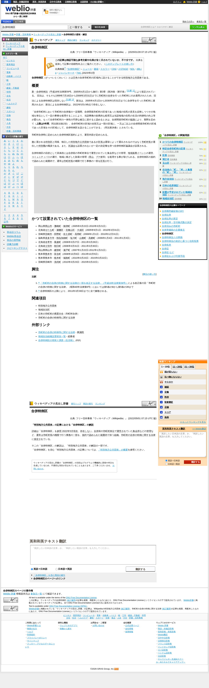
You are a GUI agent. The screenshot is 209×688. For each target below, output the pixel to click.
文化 (8, 96)
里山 (91, 157)
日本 (75, 77)
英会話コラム (14, 232)
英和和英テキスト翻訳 (48, 541)
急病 (167, 417)
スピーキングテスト (17, 248)
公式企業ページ (132, 625)
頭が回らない (171, 372)
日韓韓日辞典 (71, 2)
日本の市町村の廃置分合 (50, 313)
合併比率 (166, 215)
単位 (112, 431)
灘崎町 (57, 226)
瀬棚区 (59, 230)
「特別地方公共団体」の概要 (113, 449)
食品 (8, 119)
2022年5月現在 (70, 431)
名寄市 (48, 242)
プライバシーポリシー (37, 638)
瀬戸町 (66, 250)
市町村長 (146, 142)
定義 (167, 392)
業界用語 (10, 64)
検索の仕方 (32, 628)
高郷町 (91, 238)
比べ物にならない (173, 377)
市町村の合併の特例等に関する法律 (56, 317)
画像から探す (66, 628)
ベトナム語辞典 (165, 653)
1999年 (59, 95)
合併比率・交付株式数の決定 (177, 222)
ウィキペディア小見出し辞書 (47, 34)
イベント (141, 153)
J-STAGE (123, 69)
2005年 (77, 91)
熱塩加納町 (62, 238)
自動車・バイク (13, 76)
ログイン (177, 1)
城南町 (66, 258)
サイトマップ (33, 641)
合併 (96, 431)
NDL (132, 69)
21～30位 (189, 366)
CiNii (114, 69)
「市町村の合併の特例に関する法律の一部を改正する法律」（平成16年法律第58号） (84, 283)
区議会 (71, 146)
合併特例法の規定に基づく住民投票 (180, 241)
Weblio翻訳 (163, 635)
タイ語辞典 (163, 650)
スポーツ (10, 111)
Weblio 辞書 (192, 2)
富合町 (57, 254)
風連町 (57, 242)
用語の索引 (72, 40)
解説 (91, 424)
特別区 (48, 142)
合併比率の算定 (170, 218)
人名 (8, 123)
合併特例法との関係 (172, 237)
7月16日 (67, 95)
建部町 (57, 250)
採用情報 (129, 632)
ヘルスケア (11, 103)
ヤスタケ (169, 382)
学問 (8, 92)
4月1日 (84, 91)
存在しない (86, 431)
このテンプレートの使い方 (119, 64)
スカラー (105, 69)
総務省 (71, 336)
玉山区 (165, 163)
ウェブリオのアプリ (69, 625)
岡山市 (48, 226)
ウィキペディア (43, 40)
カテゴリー (96, 40)
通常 (38, 435)
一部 (75, 435)
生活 (8, 100)
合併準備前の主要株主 (173, 230)
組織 (116, 435)
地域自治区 (44, 309)
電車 (8, 72)
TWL (78, 73)
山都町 (82, 238)
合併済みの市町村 (171, 226)
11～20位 (177, 366)
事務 (68, 435)
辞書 (6, 2)
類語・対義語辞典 (21, 2)
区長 (100, 142)
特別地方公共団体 (132, 77)
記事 (59, 424)
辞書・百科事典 (23, 34)
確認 (167, 387)
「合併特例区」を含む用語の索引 (49, 575)
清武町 (57, 262)
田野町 (57, 234)
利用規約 (31, 635)
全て (5, 57)
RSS (117, 669)
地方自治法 (168, 179)
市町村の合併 (106, 95)
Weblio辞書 (188, 600)
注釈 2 (70, 99)
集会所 (136, 431)
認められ (93, 435)
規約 (84, 435)
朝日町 (57, 246)
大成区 (80, 230)
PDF (78, 340)
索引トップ (60, 40)
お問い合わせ (98, 625)
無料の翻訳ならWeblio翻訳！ (55, 11)
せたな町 (49, 230)
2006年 (79, 95)
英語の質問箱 (14, 240)
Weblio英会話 (14, 236)
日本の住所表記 (170, 185)
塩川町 (73, 238)
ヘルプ (204, 2)
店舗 (167, 407)
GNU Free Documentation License (81, 597)
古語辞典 (84, 2)
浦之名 (165, 159)
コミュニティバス (41, 157)
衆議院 (80, 332)
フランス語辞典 (165, 644)
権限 (57, 435)
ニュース (87, 69)
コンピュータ (12, 68)
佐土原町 (67, 234)
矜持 (167, 397)
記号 (6, 221)
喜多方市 (49, 238)
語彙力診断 (12, 244)
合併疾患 (166, 245)
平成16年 (55, 91)
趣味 (8, 107)
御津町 (66, 226)
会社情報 (129, 628)
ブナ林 (99, 157)
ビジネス (10, 60)
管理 (149, 431)
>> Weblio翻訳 (199, 429)
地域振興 (132, 153)
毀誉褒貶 (169, 402)
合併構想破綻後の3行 (173, 211)
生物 (8, 115)
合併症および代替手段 (173, 256)
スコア (168, 412)
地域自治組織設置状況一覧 (52, 336)
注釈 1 (131, 90)
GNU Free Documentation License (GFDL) (68, 606)
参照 (59, 431)
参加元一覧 (201, 21)
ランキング (84, 40)
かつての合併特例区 (172, 142)
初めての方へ (188, 21)
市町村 (106, 431)
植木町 (57, 258)
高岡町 (78, 234)
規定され (38, 439)
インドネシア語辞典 (167, 647)
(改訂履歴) (71, 600)
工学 (8, 84)
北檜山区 (70, 230)
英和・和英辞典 (39, 2)
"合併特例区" (73, 69)
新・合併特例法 (40, 91)
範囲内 (103, 435)
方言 (8, 127)
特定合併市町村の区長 (173, 148)
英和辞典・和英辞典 (167, 632)
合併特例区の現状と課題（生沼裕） (56, 340)
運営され (121, 431)
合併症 (165, 248)
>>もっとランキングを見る (193, 422)
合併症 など (168, 252)
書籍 (96, 69)
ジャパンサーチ (66, 73)
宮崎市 (48, 234)
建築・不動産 (12, 88)
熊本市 (48, 254)
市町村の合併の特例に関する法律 (138, 435)
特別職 (42, 146)
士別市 (48, 246)
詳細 (34, 431)
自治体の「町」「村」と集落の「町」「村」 (177, 171)
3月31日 (87, 95)
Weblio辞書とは (34, 625)
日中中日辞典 (55, 2)
